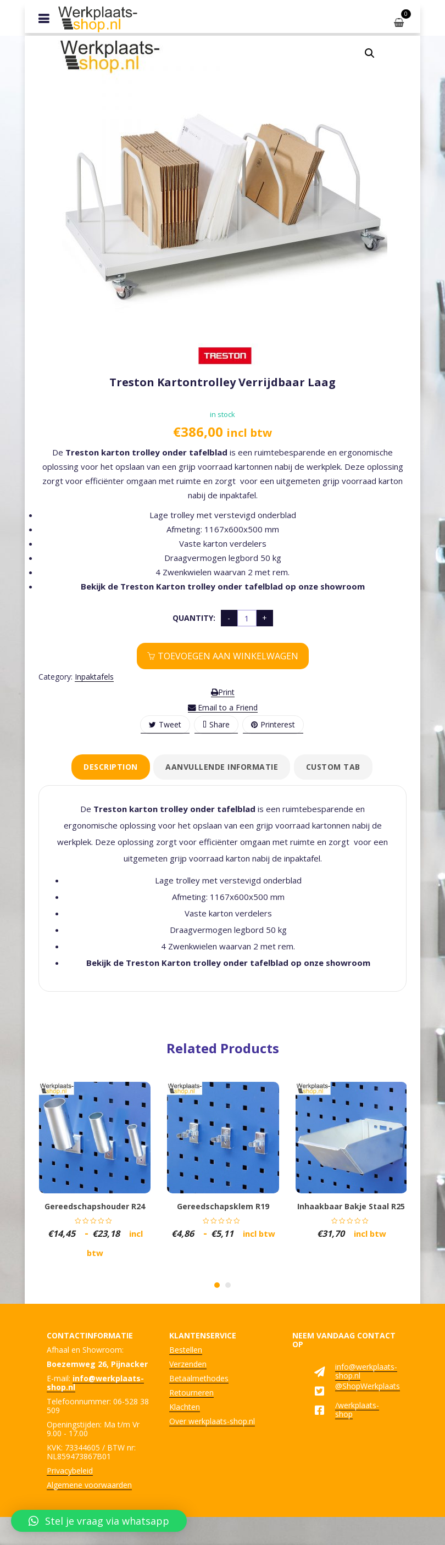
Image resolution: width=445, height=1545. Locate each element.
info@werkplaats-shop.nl (366, 1371)
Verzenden (188, 1364)
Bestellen (185, 1349)
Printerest (273, 724)
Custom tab (333, 767)
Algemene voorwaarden (89, 1485)
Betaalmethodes (199, 1378)
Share (216, 724)
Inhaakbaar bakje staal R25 (351, 1206)
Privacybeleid (70, 1470)
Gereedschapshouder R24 (94, 1206)
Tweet (165, 724)
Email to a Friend (223, 707)
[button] (370, 53)
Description (111, 767)
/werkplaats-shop (357, 1409)
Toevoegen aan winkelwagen (228, 656)
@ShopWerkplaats (367, 1386)
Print (223, 692)
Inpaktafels (94, 676)
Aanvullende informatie (221, 767)
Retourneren (191, 1392)
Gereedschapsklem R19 (223, 1206)
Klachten (184, 1407)
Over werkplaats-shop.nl (212, 1421)
